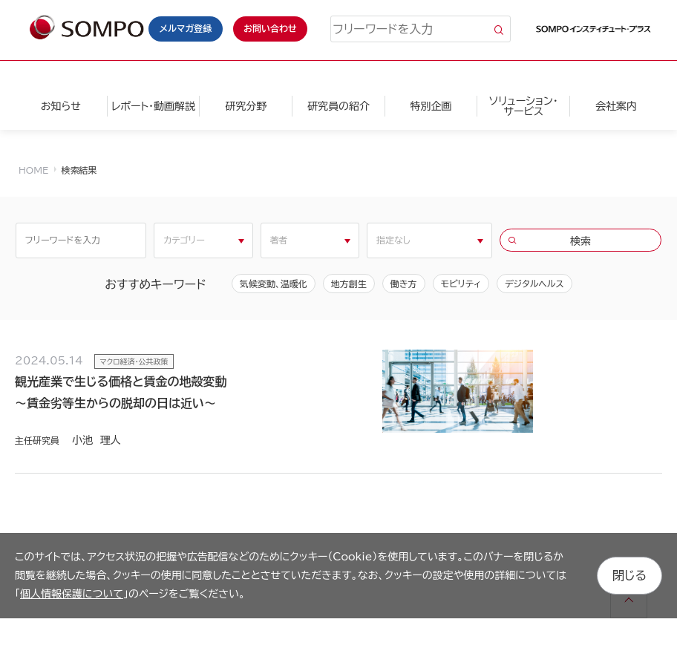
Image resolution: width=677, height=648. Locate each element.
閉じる (629, 575)
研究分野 (245, 106)
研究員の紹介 (338, 106)
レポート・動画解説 (153, 106)
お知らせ (61, 106)
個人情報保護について (71, 594)
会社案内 (616, 106)
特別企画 (431, 106)
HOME (33, 170)
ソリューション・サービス (523, 106)
